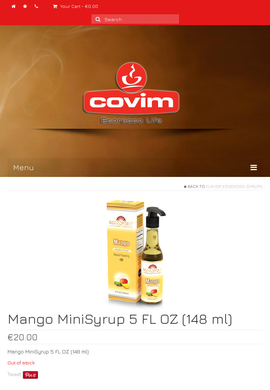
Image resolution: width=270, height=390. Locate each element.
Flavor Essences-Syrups (234, 186)
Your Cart (75, 6)
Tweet (14, 374)
